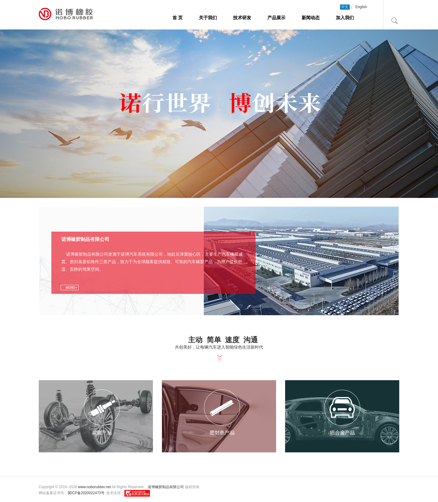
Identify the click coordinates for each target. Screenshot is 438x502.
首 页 (177, 17)
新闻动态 (311, 17)
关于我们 (208, 17)
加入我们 (345, 17)
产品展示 (276, 17)
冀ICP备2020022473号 (86, 493)
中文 (344, 7)
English (361, 7)
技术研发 (242, 17)
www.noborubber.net (94, 487)
